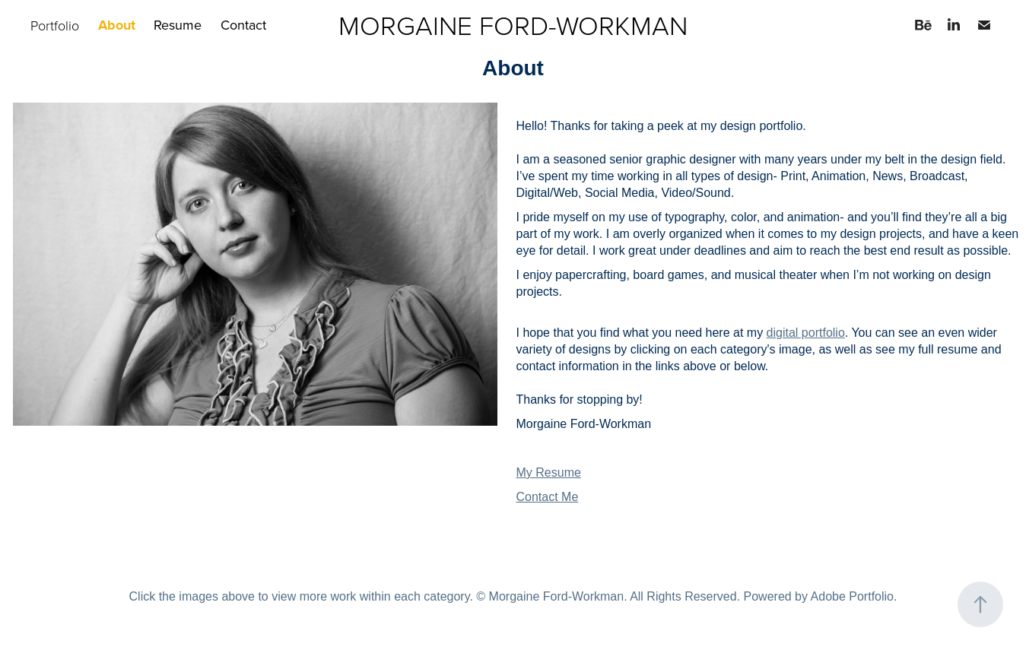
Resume (178, 24)
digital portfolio (806, 332)
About (116, 25)
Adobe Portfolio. (854, 596)
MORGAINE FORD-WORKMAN (513, 24)
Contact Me (547, 496)
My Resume (548, 472)
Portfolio (54, 25)
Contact (243, 24)
